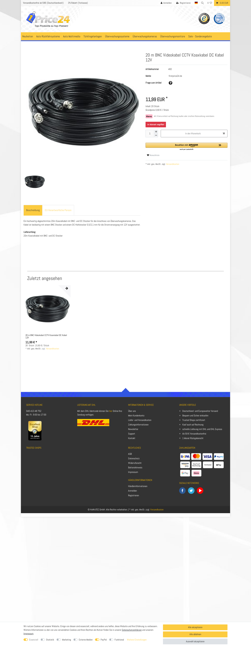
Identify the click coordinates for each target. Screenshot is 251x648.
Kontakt (131, 438)
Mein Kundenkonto (136, 415)
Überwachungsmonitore (172, 36)
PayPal (104, 639)
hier (110, 411)
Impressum (133, 472)
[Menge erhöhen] (156, 132)
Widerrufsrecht (135, 463)
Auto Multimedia (71, 36)
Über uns (132, 411)
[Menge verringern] (156, 135)
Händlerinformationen (137, 486)
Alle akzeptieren (195, 627)
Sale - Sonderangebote (200, 36)
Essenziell (33, 639)
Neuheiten (27, 36)
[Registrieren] (182, 3)
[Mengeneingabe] (150, 133)
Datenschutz (134, 458)
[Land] (195, 3)
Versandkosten (172, 164)
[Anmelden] (165, 3)
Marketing (66, 639)
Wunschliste (153, 155)
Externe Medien (86, 639)
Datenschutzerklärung (132, 629)
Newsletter (133, 429)
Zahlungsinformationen (138, 424)
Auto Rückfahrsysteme (48, 36)
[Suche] (202, 3)
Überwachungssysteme (117, 36)
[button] (186, 147)
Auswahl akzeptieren (195, 641)
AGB (130, 453)
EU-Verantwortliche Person (58, 210)
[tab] (33, 210)
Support (131, 433)
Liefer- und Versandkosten (139, 420)
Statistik (50, 639)
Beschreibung (33, 210)
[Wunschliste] (210, 3)
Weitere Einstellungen (137, 639)
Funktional (119, 639)
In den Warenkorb (205, 133)
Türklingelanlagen (92, 36)
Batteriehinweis (135, 467)
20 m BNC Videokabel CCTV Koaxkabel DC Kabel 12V (46, 336)
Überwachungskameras (145, 36)
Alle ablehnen (195, 634)
